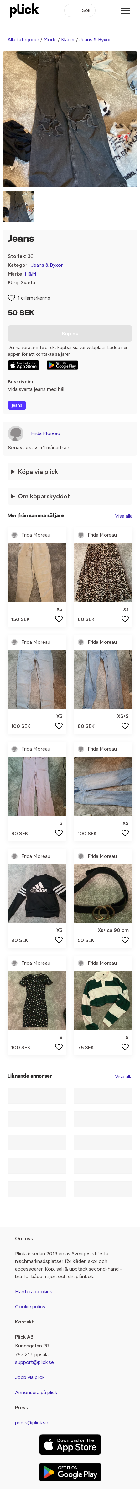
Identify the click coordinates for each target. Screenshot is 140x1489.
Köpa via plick (38, 471)
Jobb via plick (29, 1377)
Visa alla (123, 516)
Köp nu (70, 333)
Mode (50, 40)
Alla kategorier (23, 40)
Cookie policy (30, 1307)
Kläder (68, 40)
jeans (17, 405)
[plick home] (24, 10)
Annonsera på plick (36, 1392)
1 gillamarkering (34, 298)
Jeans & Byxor (95, 40)
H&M (30, 274)
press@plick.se (31, 1423)
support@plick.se (34, 1362)
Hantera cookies (33, 1291)
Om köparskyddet (44, 496)
